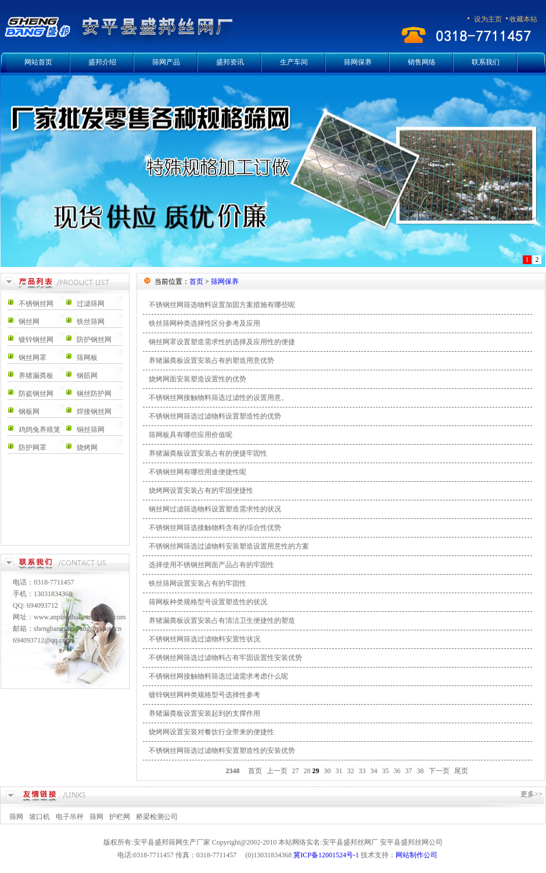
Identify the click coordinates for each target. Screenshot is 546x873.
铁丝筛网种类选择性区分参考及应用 (204, 323)
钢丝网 (29, 322)
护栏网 (119, 817)
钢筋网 (87, 375)
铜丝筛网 (91, 429)
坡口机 (39, 817)
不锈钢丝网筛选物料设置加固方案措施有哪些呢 (222, 305)
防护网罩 (32, 447)
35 (385, 771)
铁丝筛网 (91, 322)
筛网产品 (166, 62)
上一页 (277, 771)
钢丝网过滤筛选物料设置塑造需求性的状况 (215, 509)
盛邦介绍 (102, 62)
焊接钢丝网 (94, 411)
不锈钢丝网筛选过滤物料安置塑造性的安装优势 (222, 750)
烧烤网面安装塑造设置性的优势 (197, 379)
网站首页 (38, 62)
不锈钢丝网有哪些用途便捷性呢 (197, 472)
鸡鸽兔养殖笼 (39, 429)
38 (420, 771)
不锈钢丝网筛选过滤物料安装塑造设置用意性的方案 (229, 546)
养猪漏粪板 (36, 375)
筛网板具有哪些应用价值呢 (190, 435)
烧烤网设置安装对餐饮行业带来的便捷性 (211, 732)
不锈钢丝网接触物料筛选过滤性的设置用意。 (218, 398)
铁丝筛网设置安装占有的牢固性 (197, 583)
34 (374, 771)
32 (350, 771)
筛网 (16, 817)
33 (362, 771)
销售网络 (422, 62)
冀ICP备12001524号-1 (326, 855)
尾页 (461, 771)
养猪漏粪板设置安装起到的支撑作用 (204, 713)
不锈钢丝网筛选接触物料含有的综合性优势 (215, 528)
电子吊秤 (70, 817)
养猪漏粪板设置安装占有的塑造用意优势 (211, 360)
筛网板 (87, 357)
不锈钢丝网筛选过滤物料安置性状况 (204, 639)
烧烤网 (87, 447)
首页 (196, 281)
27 (295, 771)
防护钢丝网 (94, 340)
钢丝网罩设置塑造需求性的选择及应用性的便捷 (222, 342)
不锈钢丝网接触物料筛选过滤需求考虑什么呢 (218, 676)
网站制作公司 (416, 855)
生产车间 (294, 62)
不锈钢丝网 (36, 304)
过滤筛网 (91, 304)
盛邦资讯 (230, 62)
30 (327, 771)
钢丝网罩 (32, 357)
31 (339, 771)
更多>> (531, 794)
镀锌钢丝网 (36, 340)
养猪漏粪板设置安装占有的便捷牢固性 (208, 453)
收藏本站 (523, 19)
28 (307, 771)
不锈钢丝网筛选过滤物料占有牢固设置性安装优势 (225, 658)
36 (397, 771)
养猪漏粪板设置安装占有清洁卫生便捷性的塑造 (222, 620)
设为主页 (488, 19)
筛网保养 (358, 62)
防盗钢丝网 (36, 393)
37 (408, 771)
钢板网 (29, 411)
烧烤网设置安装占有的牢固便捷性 (201, 490)
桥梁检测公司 (157, 817)
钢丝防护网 (94, 393)
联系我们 (486, 62)
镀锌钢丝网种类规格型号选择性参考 (204, 695)
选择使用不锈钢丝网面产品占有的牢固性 (211, 565)
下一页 (439, 771)
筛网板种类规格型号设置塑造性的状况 (208, 602)
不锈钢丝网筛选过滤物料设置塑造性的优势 (215, 416)
